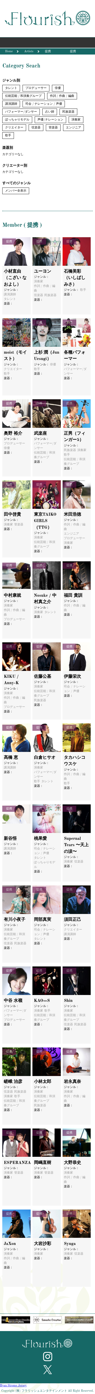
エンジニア (73, 127)
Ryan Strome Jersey (13, 1385)
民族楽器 (68, 111)
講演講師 (11, 103)
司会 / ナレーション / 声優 (43, 103)
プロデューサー (36, 88)
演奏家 (76, 119)
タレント (11, 88)
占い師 (49, 111)
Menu (47, 43)
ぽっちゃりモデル (17, 119)
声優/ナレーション (50, 119)
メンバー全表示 (15, 190)
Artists (28, 51)
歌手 (8, 135)
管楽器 (53, 127)
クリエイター (14, 127)
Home (9, 51)
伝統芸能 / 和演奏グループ (23, 96)
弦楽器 (36, 127)
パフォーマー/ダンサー (21, 111)
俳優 (58, 88)
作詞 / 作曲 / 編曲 (62, 96)
